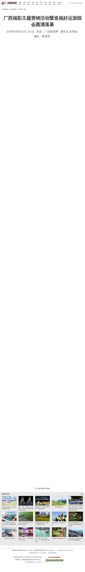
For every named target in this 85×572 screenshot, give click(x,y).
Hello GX (59, 2)
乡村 (45, 4)
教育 (50, 2)
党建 (20, 4)
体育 (50, 4)
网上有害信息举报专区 (54, 557)
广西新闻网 (9, 3)
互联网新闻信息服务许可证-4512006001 (44, 550)
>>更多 (81, 494)
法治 (33, 4)
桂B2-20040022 (52, 553)
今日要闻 (20, 9)
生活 (41, 4)
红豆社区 (80, 3)
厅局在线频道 (12, 9)
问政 (24, 2)
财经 (41, 2)
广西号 (59, 4)
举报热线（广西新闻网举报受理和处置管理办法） (28, 559)
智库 (45, 2)
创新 (28, 4)
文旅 (54, 2)
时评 (24, 4)
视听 (28, 2)
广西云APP (74, 3)
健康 (37, 4)
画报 (54, 4)
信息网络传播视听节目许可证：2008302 (22, 550)
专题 (33, 2)
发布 (37, 2)
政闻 (20, 2)
